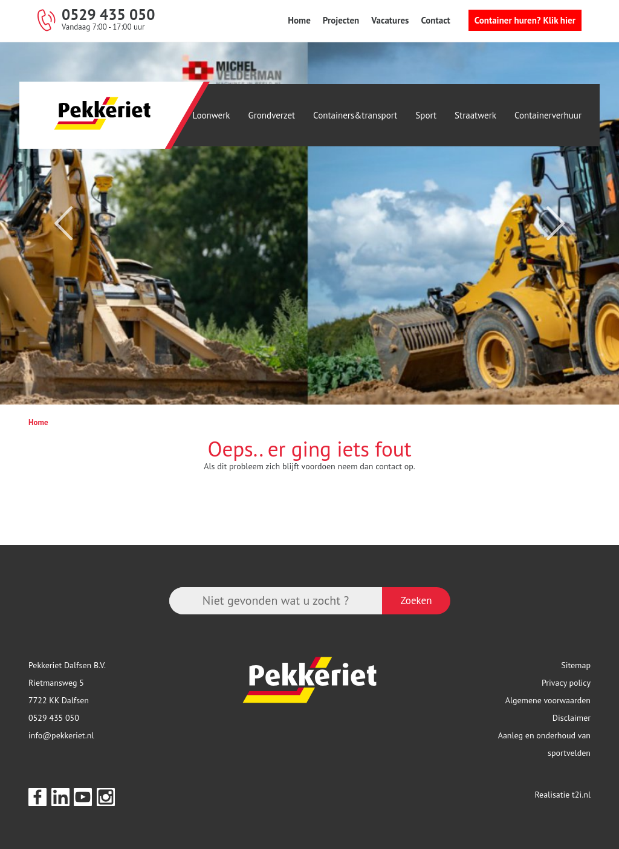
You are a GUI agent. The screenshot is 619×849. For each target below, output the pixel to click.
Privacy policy (566, 682)
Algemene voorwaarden (548, 700)
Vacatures (390, 20)
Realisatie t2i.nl (562, 794)
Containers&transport (355, 115)
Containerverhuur (548, 115)
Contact (435, 20)
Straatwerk (475, 115)
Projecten (341, 20)
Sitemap (576, 665)
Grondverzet (272, 115)
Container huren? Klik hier (525, 20)
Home (299, 20)
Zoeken (416, 600)
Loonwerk (211, 115)
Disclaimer (572, 717)
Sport (425, 115)
